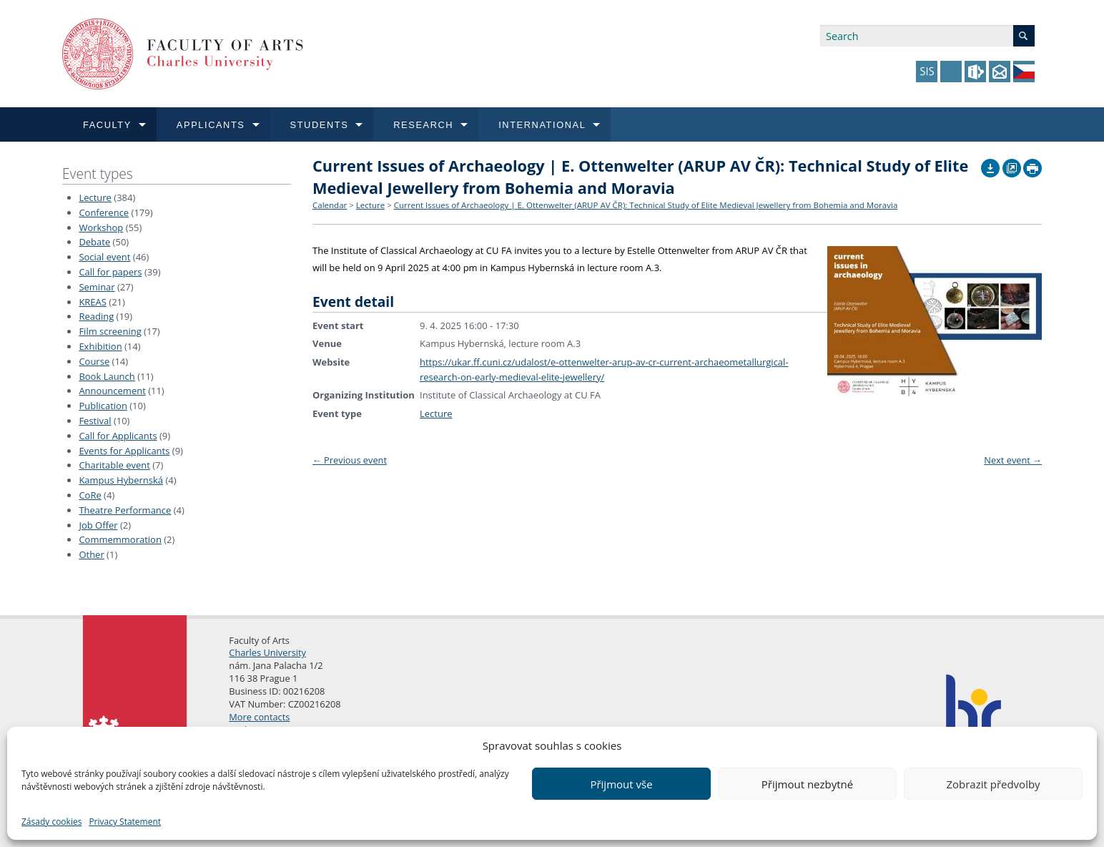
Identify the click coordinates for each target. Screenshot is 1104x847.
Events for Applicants (124, 450)
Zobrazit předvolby (993, 784)
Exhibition (100, 346)
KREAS (93, 301)
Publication (103, 405)
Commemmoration (120, 539)
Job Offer (98, 525)
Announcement (112, 390)
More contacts (259, 716)
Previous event (349, 460)
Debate (94, 241)
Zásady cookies (51, 822)
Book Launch (106, 376)
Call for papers (110, 271)
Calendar (329, 205)
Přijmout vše (621, 784)
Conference (104, 212)
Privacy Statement (125, 822)
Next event (1013, 460)
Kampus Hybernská (121, 480)
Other (91, 554)
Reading (96, 316)
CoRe (90, 495)
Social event (104, 256)
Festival (95, 420)
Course (94, 361)
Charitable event (114, 465)
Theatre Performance (125, 510)
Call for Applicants (118, 435)
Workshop (101, 227)
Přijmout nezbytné (807, 784)
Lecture (95, 197)
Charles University (267, 652)
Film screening (110, 331)
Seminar (96, 286)
